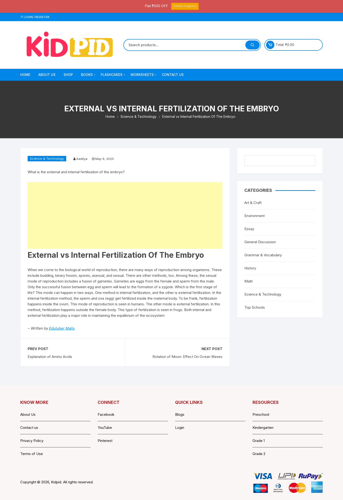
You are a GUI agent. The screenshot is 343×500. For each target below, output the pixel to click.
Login (179, 427)
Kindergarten (262, 427)
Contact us (29, 427)
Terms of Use (31, 453)
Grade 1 (258, 440)
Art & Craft (253, 202)
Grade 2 (258, 453)
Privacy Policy (31, 440)
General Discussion (260, 242)
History (250, 268)
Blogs (179, 414)
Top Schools (254, 307)
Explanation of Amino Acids (50, 356)
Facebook (106, 414)
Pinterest (105, 440)
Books (88, 75)
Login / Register (34, 17)
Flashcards (113, 75)
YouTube (105, 427)
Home (25, 75)
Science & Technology (47, 158)
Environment (254, 215)
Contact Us (173, 75)
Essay (249, 229)
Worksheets (144, 75)
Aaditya (81, 159)
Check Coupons (185, 6)
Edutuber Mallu (62, 328)
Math (248, 281)
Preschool (260, 414)
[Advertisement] (125, 215)
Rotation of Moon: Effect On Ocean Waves (187, 356)
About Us (46, 75)
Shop (68, 75)
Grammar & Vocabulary (263, 255)
